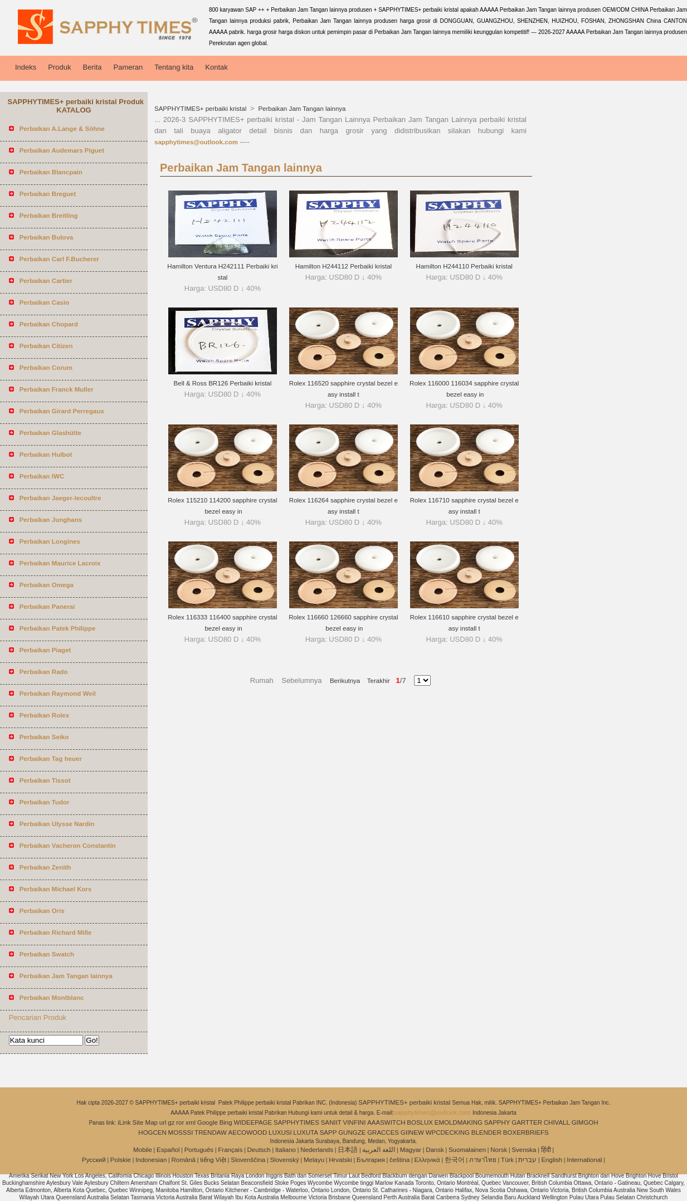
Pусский (94, 1159)
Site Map (145, 1122)
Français (230, 1149)
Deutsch (259, 1149)
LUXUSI (280, 1132)
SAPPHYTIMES (296, 1122)
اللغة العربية (378, 1149)
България (371, 1159)
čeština (399, 1159)
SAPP (328, 1132)
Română (184, 1159)
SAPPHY (497, 1122)
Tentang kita (173, 67)
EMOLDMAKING (459, 1122)
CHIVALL (557, 1122)
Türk (507, 1159)
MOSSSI (180, 1132)
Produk (59, 67)
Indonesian (151, 1159)
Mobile (142, 1149)
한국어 (455, 1159)
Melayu (314, 1159)
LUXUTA (305, 1132)
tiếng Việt (213, 1159)
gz (171, 1122)
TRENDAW (210, 1132)
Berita (92, 67)
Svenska (523, 1149)
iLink (124, 1122)
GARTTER (526, 1122)
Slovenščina (248, 1159)
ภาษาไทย (482, 1159)
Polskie (120, 1159)
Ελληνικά (427, 1159)
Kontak (216, 67)
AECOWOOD (247, 1132)
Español (168, 1149)
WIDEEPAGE (252, 1122)
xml (191, 1122)
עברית (527, 1159)
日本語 (348, 1149)
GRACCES (383, 1132)
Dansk (435, 1149)
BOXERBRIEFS (526, 1132)
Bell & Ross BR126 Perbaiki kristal (223, 383)
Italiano (285, 1149)
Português (198, 1149)
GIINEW (412, 1132)
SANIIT (331, 1122)
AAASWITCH (386, 1122)
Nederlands (316, 1149)
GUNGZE (352, 1132)
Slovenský (284, 1159)
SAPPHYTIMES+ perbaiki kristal (201, 108)
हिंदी (546, 1149)
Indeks (25, 67)
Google (207, 1122)
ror (180, 1122)
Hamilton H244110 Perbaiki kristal (464, 266)
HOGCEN (152, 1132)
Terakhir (374, 680)
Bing (226, 1122)
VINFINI (354, 1122)
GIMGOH (585, 1122)
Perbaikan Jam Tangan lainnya (300, 108)
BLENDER (486, 1132)
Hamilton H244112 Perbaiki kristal (343, 266)
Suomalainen (467, 1149)
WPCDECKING (448, 1132)
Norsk (498, 1149)
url (163, 1122)
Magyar (410, 1149)
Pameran (128, 67)
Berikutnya (345, 680)
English (551, 1159)
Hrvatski (340, 1159)
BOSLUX (420, 1122)
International (584, 1159)
